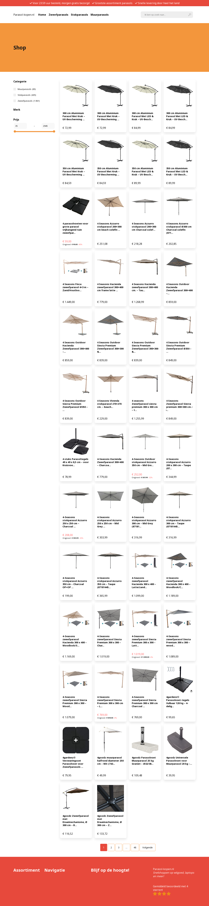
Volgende (147, 847)
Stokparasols (79, 14)
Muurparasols (100, 14)
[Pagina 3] (118, 847)
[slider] (15, 131)
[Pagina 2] (111, 847)
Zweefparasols (58, 14)
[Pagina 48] (135, 847)
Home (42, 14)
